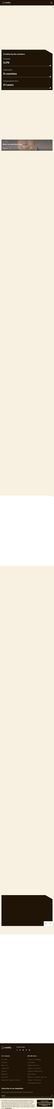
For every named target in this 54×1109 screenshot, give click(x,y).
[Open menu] (51, 3)
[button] (46, 923)
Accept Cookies (45, 1101)
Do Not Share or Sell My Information (45, 1105)
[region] (27, 1103)
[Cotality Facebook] (20, 1050)
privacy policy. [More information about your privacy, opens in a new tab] (8, 1108)
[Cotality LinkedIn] (23, 1050)
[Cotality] (6, 2)
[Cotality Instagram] (17, 1050)
